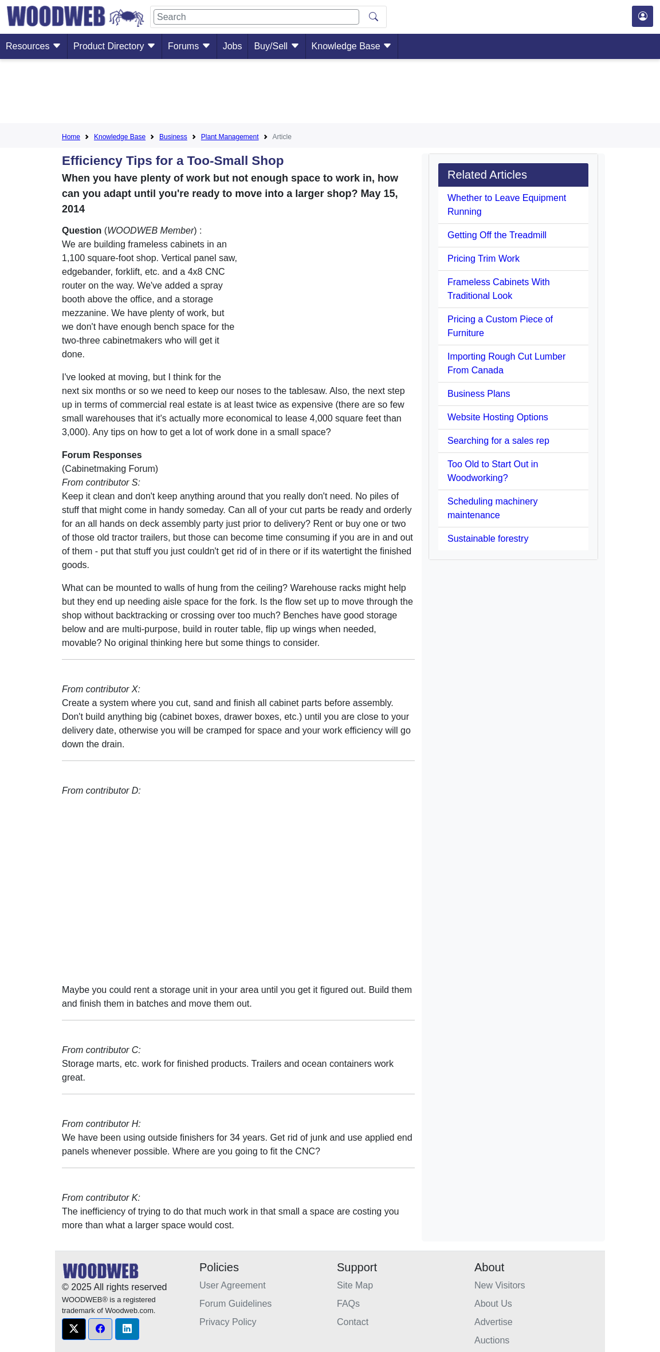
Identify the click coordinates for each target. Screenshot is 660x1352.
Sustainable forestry (487, 538)
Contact (352, 1322)
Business (173, 137)
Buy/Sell (276, 46)
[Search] (256, 17)
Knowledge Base (352, 46)
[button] (74, 1329)
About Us (493, 1303)
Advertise (493, 1322)
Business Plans (478, 394)
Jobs (232, 46)
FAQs (348, 1303)
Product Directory (114, 46)
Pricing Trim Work (483, 258)
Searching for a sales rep (498, 441)
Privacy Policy (228, 1322)
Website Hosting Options (497, 417)
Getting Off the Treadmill (497, 235)
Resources (33, 46)
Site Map (355, 1285)
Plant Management (230, 137)
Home (71, 137)
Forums (189, 46)
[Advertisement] (330, 93)
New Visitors (499, 1285)
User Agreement (232, 1285)
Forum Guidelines (235, 1303)
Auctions (491, 1340)
